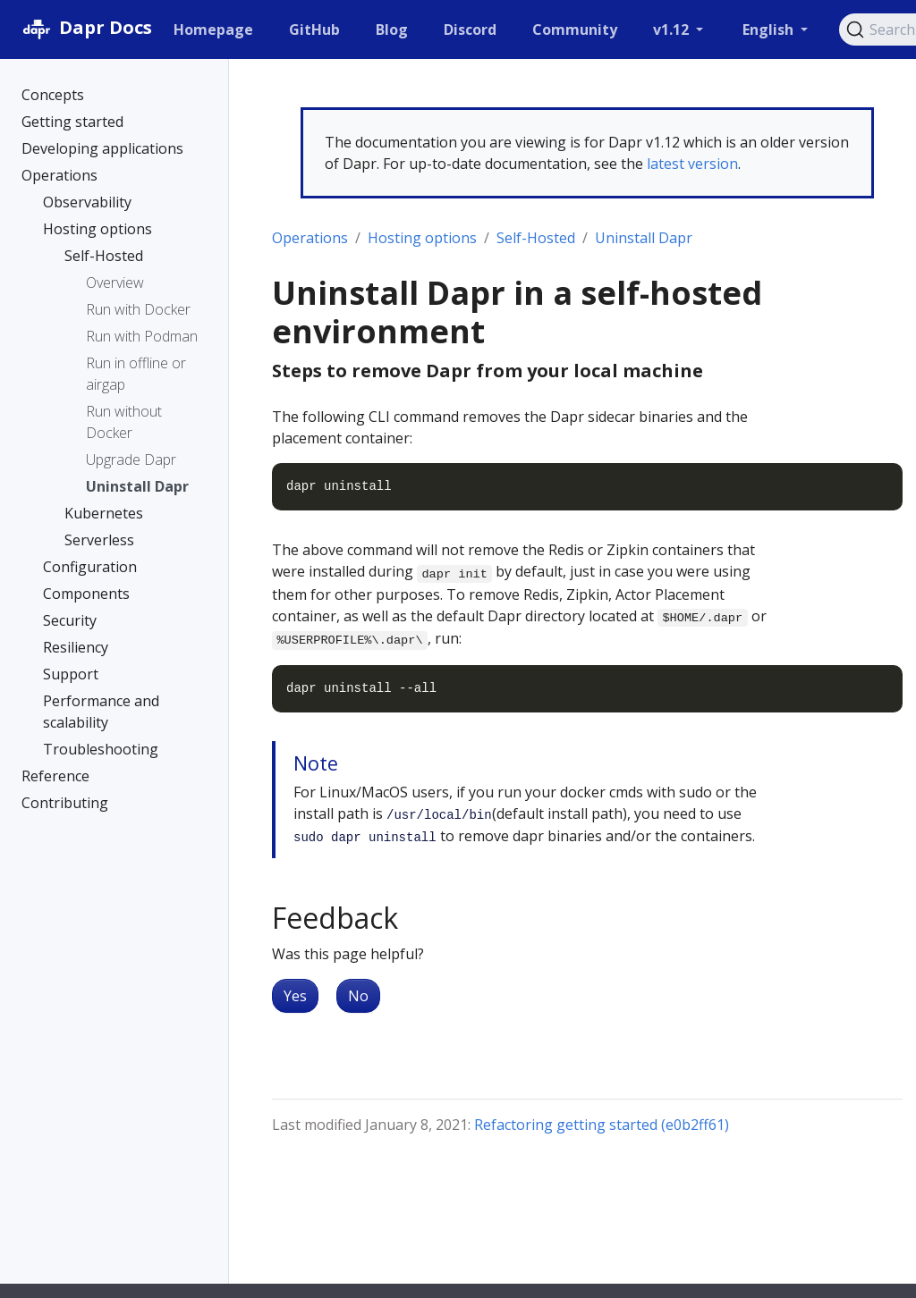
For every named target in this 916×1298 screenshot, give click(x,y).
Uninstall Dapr (643, 238)
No (358, 996)
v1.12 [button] (672, 29)
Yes (295, 996)
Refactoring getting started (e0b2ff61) (601, 1124)
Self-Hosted (535, 238)
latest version (692, 163)
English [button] (769, 29)
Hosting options (422, 238)
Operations (310, 238)
